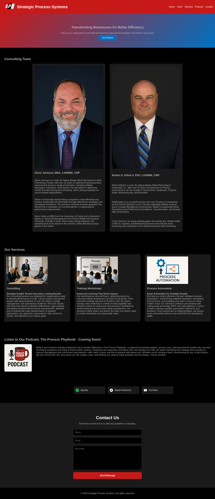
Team (179, 7)
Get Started (107, 37)
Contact (209, 7)
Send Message (107, 475)
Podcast (199, 7)
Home (172, 7)
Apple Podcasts (120, 390)
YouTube (151, 390)
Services (189, 7)
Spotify (82, 390)
